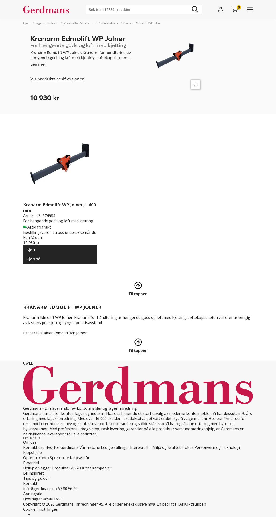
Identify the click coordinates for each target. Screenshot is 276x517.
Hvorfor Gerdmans (61, 447)
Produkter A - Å (65, 468)
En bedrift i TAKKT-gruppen (181, 504)
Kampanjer (101, 468)
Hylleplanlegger (37, 468)
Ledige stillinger (115, 447)
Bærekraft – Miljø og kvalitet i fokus (162, 447)
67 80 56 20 (68, 488)
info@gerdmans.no (40, 488)
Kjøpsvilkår (79, 457)
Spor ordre (59, 457)
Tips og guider (36, 478)
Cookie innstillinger (40, 509)
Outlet (85, 468)
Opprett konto (36, 457)
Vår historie (89, 447)
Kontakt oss (33, 447)
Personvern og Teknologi (217, 447)
